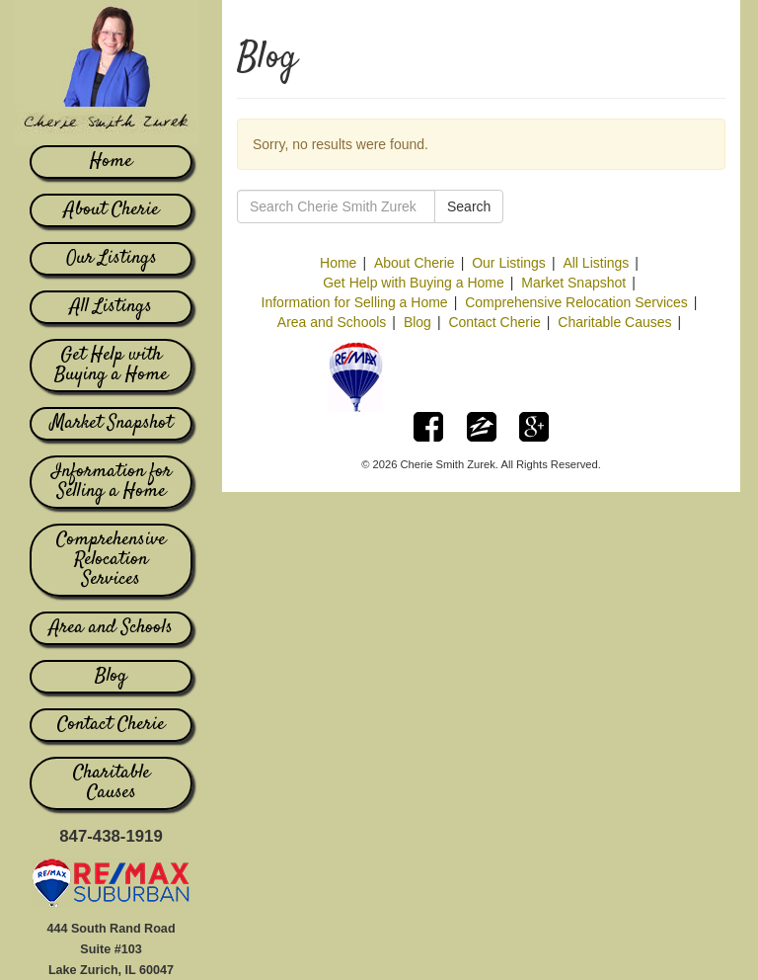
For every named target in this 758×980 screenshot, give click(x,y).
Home (111, 162)
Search (469, 206)
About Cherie (111, 210)
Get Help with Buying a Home (111, 365)
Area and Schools (111, 628)
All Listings (111, 307)
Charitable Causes (111, 783)
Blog (111, 677)
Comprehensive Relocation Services (111, 560)
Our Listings (111, 259)
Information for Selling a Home (111, 482)
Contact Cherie (111, 725)
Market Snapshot (111, 424)
